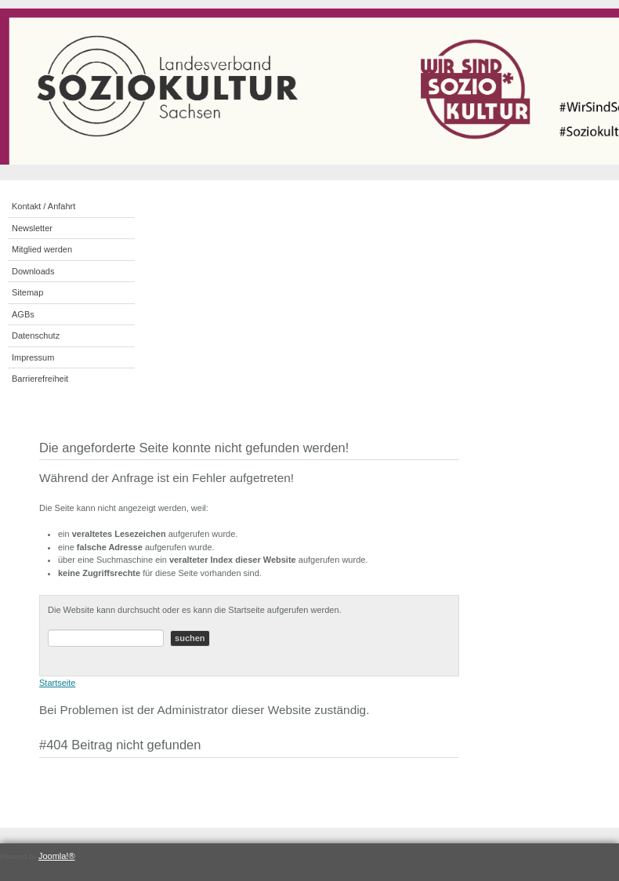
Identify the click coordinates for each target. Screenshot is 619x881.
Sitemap (27, 292)
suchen (190, 638)
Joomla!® (56, 856)
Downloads (33, 271)
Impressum (33, 357)
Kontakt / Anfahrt (43, 206)
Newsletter (32, 228)
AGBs (23, 314)
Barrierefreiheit (40, 378)
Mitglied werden (42, 249)
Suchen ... (48, 629)
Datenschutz (36, 335)
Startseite (57, 682)
